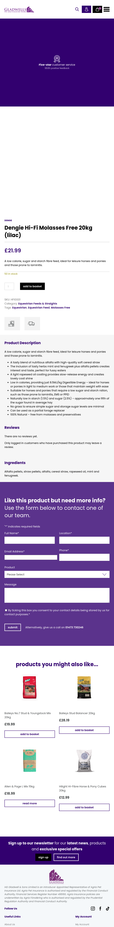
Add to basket (32, 286)
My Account (82, 924)
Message (10, 584)
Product (9, 567)
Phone (64, 550)
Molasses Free (60, 307)
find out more (66, 857)
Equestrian (19, 307)
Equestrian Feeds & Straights (37, 303)
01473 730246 (74, 627)
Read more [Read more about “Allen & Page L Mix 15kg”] (30, 803)
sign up (43, 857)
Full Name (11, 533)
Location (65, 533)
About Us (9, 924)
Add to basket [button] (29, 734)
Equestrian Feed (39, 307)
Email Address (14, 551)
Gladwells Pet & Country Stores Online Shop (19, 9)
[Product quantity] (9, 286)
